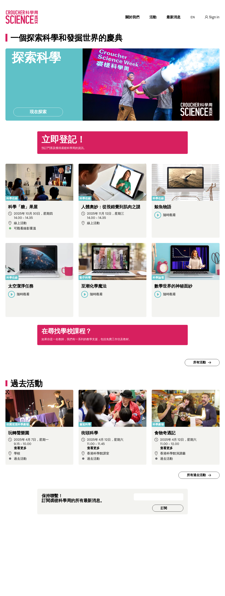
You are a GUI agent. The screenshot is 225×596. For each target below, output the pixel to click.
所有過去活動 (199, 475)
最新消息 (173, 17)
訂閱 (164, 508)
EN (193, 17)
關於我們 (132, 17)
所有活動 (202, 362)
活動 (152, 17)
